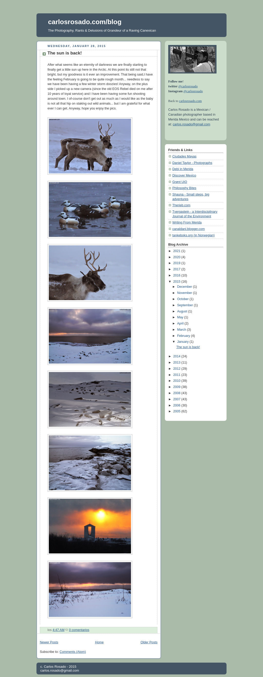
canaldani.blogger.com (188, 229)
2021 (177, 251)
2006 (177, 405)
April (181, 323)
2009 (177, 387)
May (180, 317)
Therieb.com (181, 205)
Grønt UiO (179, 182)
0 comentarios (79, 630)
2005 (177, 411)
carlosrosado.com (190, 101)
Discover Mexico (184, 175)
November (185, 293)
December (185, 287)
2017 (177, 269)
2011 (177, 375)
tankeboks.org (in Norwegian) (193, 235)
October (183, 299)
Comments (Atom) (73, 652)
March (182, 329)
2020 (177, 257)
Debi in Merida (182, 169)
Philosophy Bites (184, 188)
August (182, 311)
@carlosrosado (188, 86)
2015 (177, 281)
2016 (177, 275)
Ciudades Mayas (184, 156)
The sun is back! (65, 53)
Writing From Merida (187, 222)
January (183, 342)
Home (99, 642)
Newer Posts (49, 642)
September (185, 305)
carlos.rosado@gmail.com (191, 124)
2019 (177, 263)
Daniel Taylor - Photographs (192, 163)
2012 (177, 368)
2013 (177, 362)
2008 (177, 393)
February (184, 336)
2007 (177, 399)
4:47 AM (58, 630)
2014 (177, 356)
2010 (177, 381)
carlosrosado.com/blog (84, 22)
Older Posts (148, 642)
